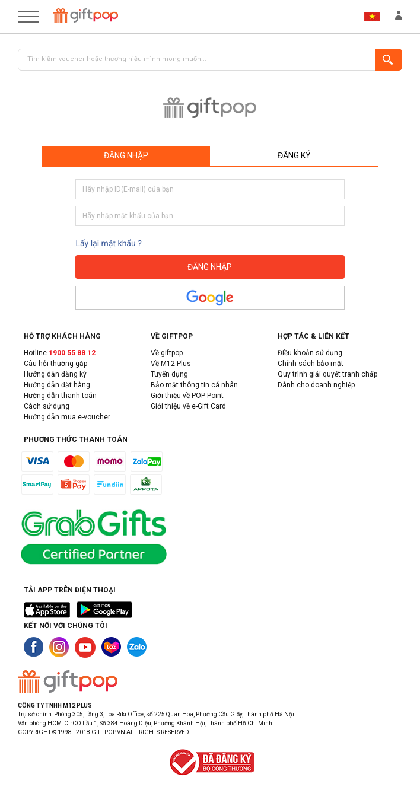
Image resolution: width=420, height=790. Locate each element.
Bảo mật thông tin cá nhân (194, 385)
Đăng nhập (126, 155)
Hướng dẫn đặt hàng (57, 385)
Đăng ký (294, 155)
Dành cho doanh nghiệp (316, 385)
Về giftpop (167, 353)
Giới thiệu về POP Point (187, 395)
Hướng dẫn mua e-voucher (67, 417)
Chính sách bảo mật (310, 363)
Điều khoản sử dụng (310, 353)
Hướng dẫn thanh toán (60, 395)
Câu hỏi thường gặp (55, 363)
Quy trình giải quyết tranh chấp (327, 374)
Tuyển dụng (169, 374)
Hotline (60, 353)
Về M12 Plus (171, 363)
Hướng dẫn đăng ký (55, 374)
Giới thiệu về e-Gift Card (188, 406)
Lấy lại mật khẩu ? (108, 244)
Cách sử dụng (46, 406)
